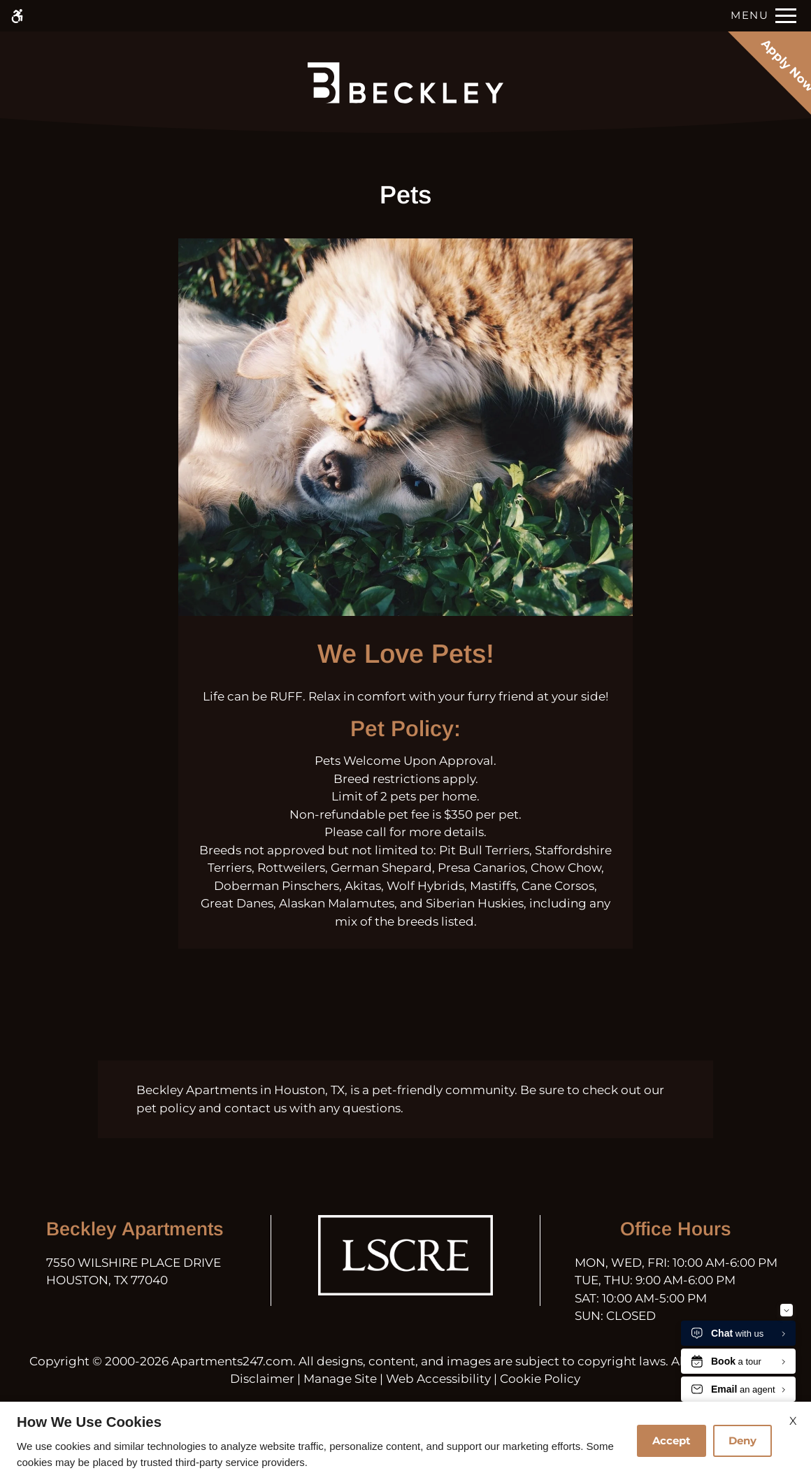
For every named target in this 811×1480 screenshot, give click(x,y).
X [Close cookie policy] (793, 1421)
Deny (742, 1440)
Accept (671, 1440)
